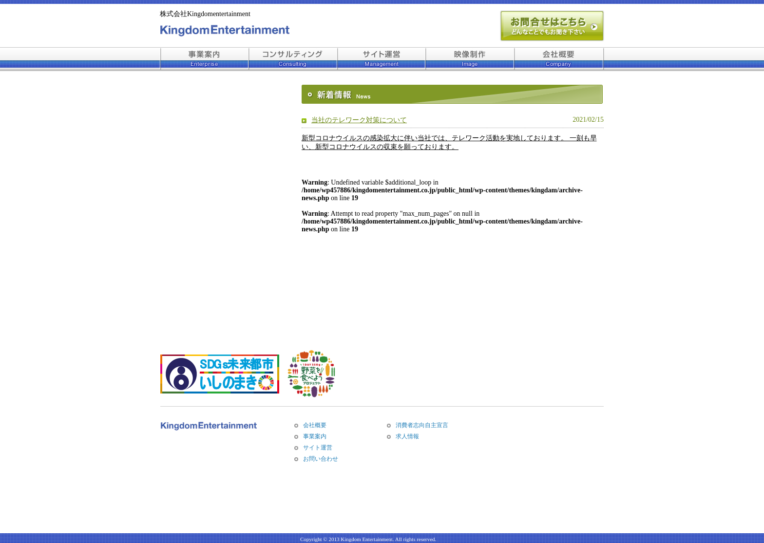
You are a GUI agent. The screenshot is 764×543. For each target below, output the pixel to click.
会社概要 (314, 425)
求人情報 (407, 436)
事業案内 (314, 436)
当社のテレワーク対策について (359, 120)
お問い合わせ (320, 458)
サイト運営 (317, 447)
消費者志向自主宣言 (422, 425)
